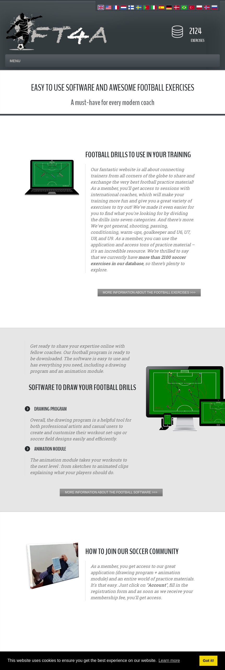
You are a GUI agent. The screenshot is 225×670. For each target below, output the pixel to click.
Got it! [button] (208, 661)
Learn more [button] (169, 660)
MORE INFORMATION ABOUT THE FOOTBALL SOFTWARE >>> (111, 492)
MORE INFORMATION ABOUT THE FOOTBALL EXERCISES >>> (149, 292)
